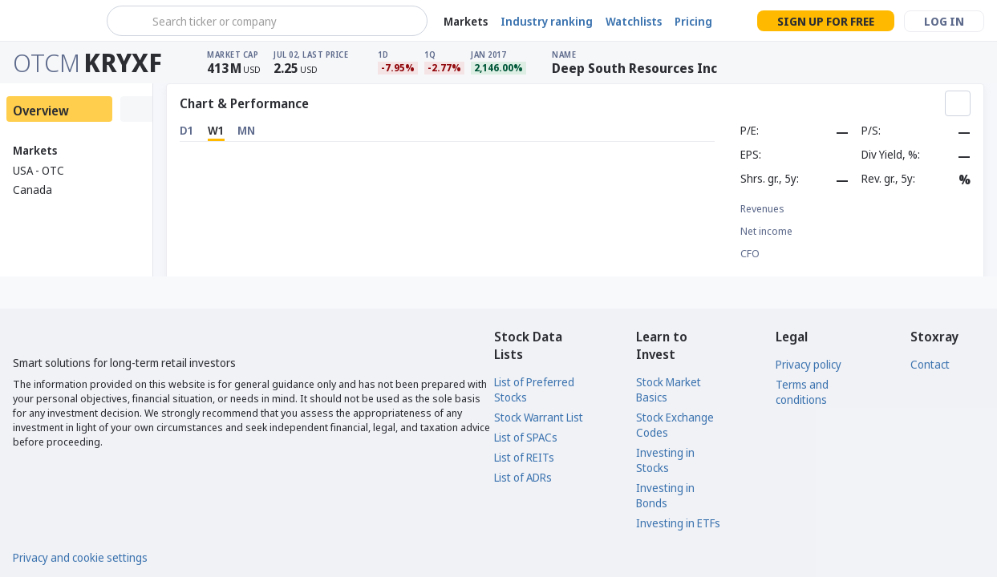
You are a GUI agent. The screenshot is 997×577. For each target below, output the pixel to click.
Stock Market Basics (668, 389)
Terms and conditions (802, 392)
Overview (41, 110)
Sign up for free (825, 21)
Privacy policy (808, 364)
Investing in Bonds (665, 495)
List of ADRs (523, 477)
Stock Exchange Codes (675, 425)
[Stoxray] (52, 21)
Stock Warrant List (538, 417)
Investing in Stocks (665, 460)
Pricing (693, 21)
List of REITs (524, 457)
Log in (944, 21)
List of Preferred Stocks (534, 389)
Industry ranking (547, 21)
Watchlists (634, 21)
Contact (930, 364)
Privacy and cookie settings (80, 557)
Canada (32, 189)
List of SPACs (525, 437)
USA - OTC (38, 170)
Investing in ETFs (678, 523)
